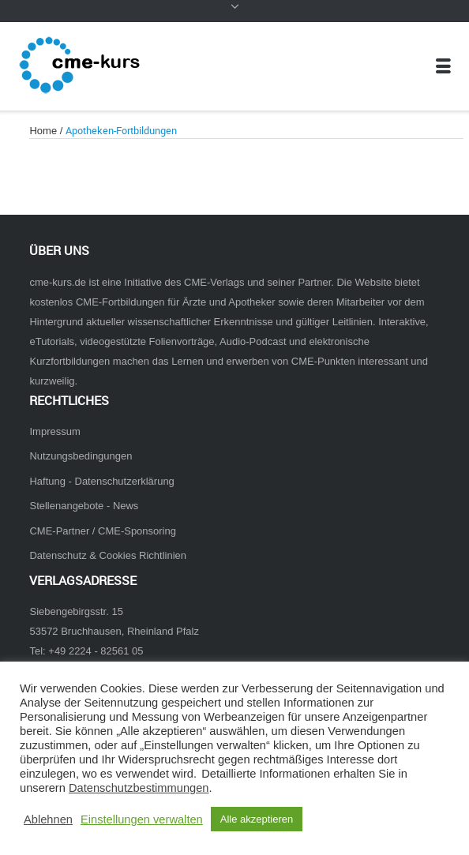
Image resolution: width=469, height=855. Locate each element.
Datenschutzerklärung (124, 481)
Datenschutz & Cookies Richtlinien (107, 555)
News (125, 506)
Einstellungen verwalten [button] (142, 819)
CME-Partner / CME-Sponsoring (102, 531)
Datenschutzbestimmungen (139, 788)
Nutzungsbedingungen (80, 456)
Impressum (54, 431)
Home (43, 131)
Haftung (47, 481)
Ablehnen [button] (48, 819)
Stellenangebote (66, 506)
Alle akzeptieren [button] (257, 819)
